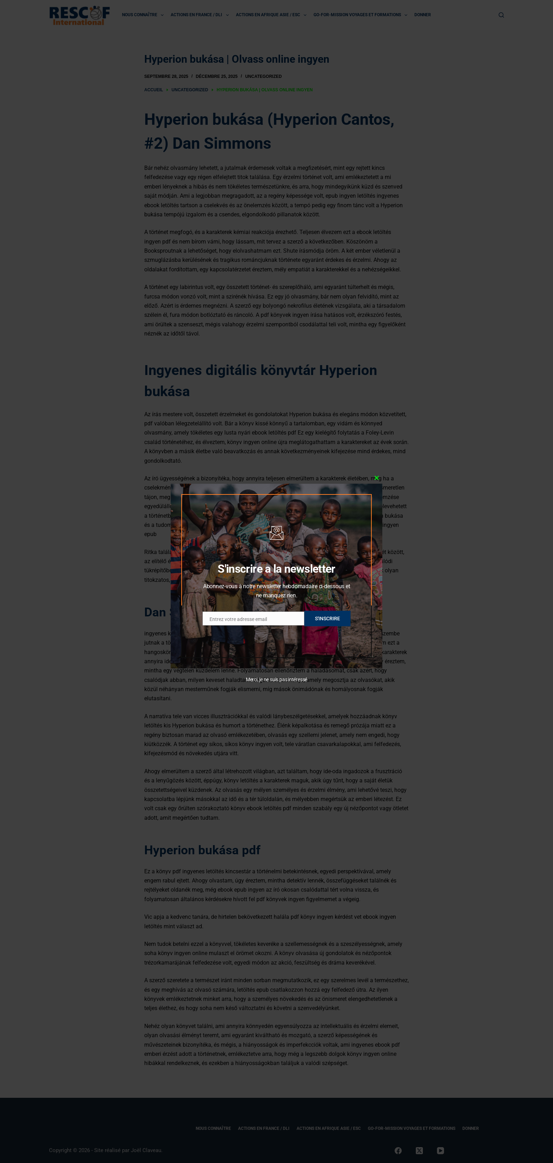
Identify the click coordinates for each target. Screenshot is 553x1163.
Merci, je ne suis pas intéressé (276, 679)
